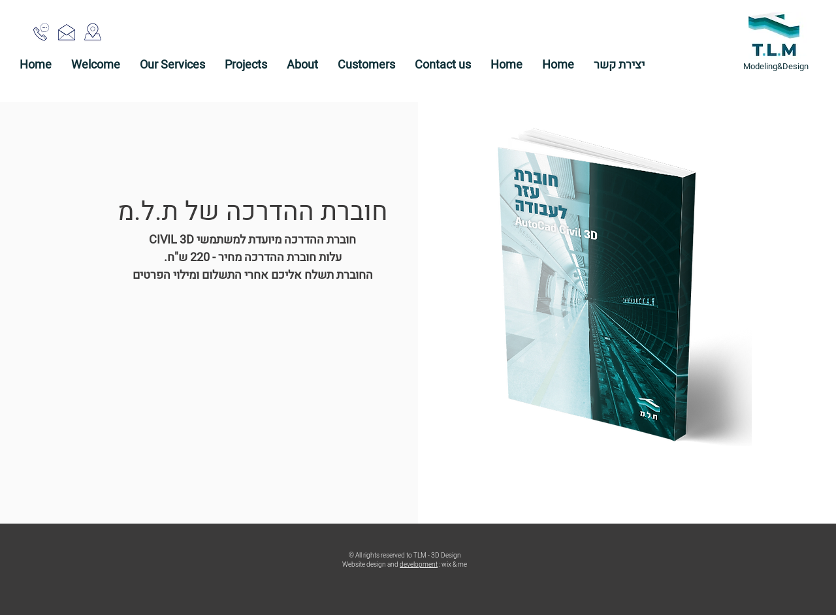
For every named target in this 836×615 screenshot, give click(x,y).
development (419, 564)
